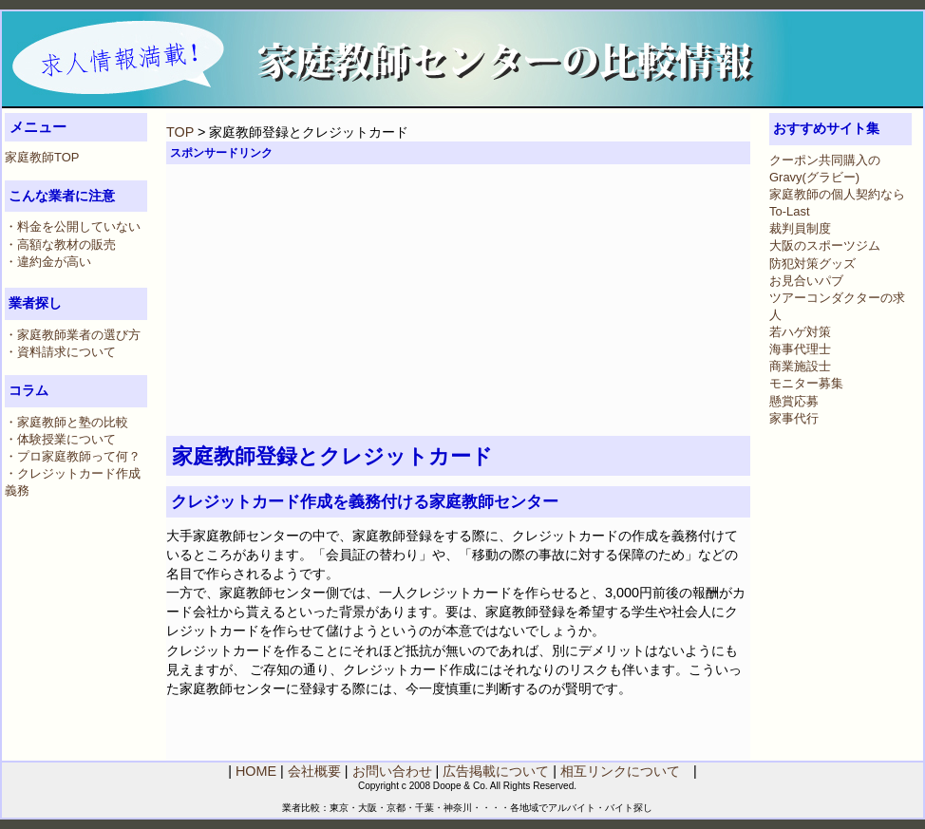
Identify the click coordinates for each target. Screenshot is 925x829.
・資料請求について (60, 352)
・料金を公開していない (73, 226)
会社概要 (314, 771)
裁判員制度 (800, 228)
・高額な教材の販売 (60, 244)
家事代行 (794, 418)
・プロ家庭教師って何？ (73, 456)
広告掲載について (496, 771)
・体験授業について (60, 439)
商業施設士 (800, 366)
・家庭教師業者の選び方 (73, 335)
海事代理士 (800, 349)
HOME (256, 771)
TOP (180, 132)
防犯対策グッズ (812, 263)
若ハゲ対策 (800, 332)
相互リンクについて (620, 771)
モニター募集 (806, 383)
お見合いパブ (806, 280)
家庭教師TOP (42, 157)
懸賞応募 (794, 401)
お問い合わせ (392, 771)
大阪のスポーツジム (824, 245)
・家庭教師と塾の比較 (66, 422)
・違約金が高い (48, 261)
